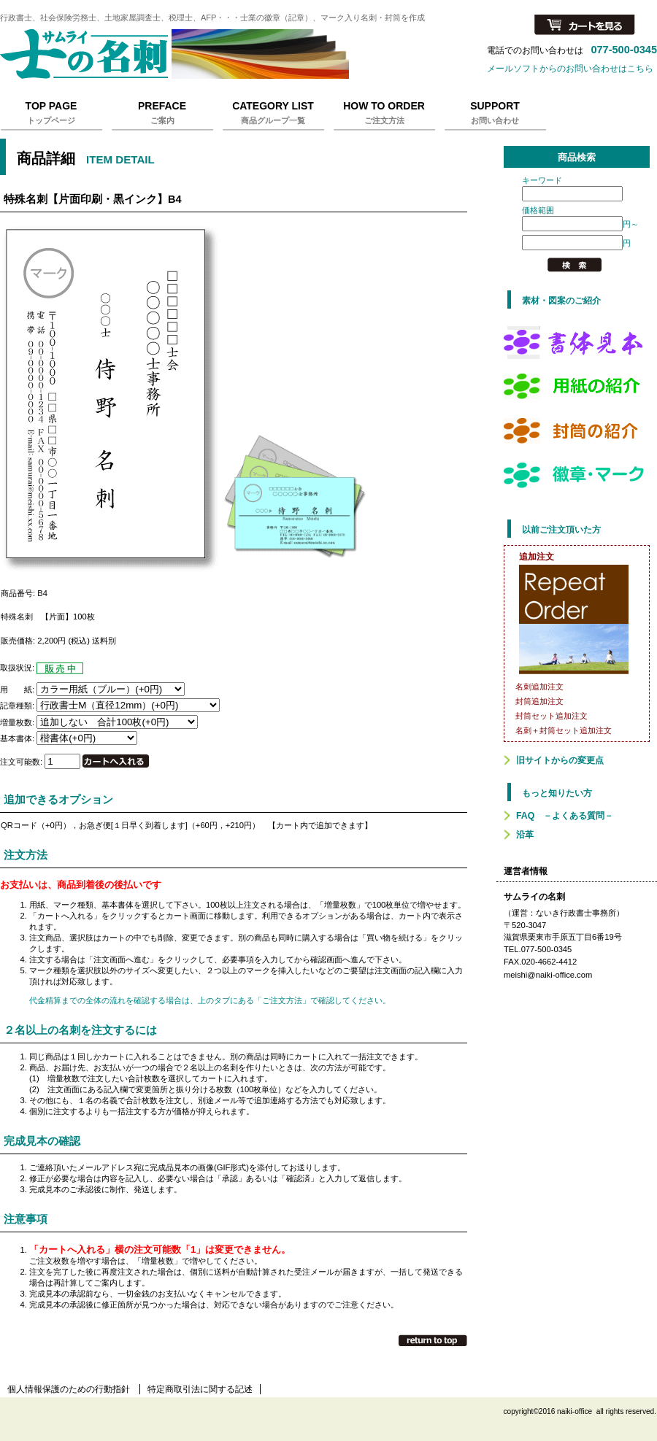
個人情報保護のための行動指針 (68, 1389)
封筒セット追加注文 (551, 715)
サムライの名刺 (182, 54)
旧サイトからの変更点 (560, 760)
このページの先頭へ (433, 1340)
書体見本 (577, 341)
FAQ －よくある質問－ (564, 816)
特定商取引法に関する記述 (200, 1389)
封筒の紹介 (577, 430)
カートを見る (584, 25)
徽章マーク (577, 475)
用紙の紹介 (577, 386)
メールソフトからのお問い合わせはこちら (570, 68)
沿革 (525, 835)
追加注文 (536, 557)
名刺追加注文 (539, 686)
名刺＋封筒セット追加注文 (563, 730)
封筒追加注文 (539, 701)
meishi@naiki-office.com (548, 974)
